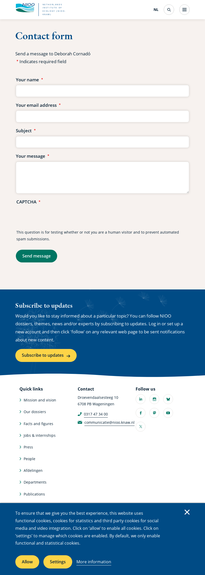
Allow (27, 562)
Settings (58, 562)
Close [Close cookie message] (187, 512)
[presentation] (55, 217)
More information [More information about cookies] (93, 562)
